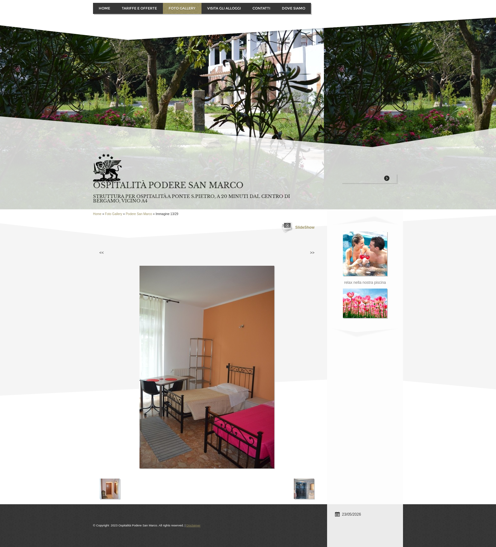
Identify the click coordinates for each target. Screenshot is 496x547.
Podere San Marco (139, 214)
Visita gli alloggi (224, 8)
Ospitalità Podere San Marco (168, 185)
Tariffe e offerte (139, 8)
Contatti (261, 8)
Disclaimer (193, 525)
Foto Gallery (182, 8)
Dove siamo (293, 8)
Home (104, 8)
